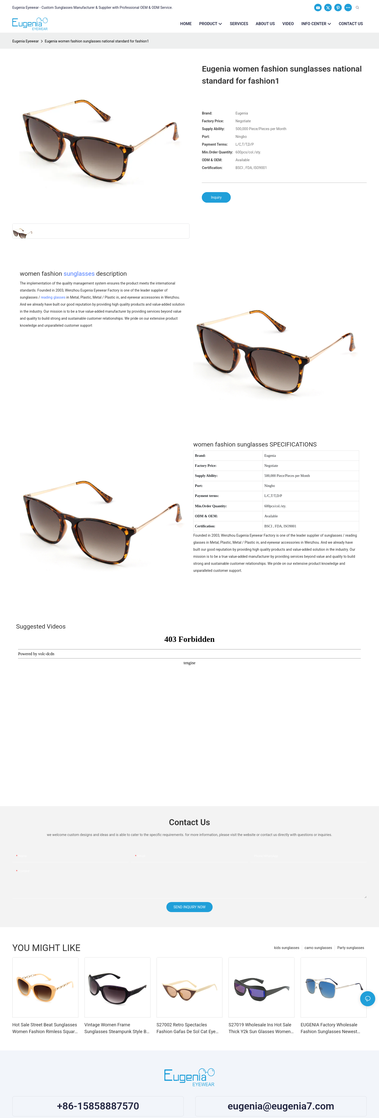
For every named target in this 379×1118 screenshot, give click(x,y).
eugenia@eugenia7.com (281, 1106)
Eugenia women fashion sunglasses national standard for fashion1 (97, 41)
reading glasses (53, 297)
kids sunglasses (286, 948)
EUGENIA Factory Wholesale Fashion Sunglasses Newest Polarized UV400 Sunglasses (329, 1028)
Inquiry (216, 197)
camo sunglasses (318, 948)
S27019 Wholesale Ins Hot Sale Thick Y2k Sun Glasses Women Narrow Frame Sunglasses (259, 1028)
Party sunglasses (350, 948)
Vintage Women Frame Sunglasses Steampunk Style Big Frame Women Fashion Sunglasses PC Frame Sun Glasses (117, 1028)
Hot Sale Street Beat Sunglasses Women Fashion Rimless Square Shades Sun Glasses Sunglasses (44, 1028)
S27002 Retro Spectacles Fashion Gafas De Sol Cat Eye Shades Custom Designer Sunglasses (186, 1028)
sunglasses (79, 273)
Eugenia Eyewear (25, 41)
